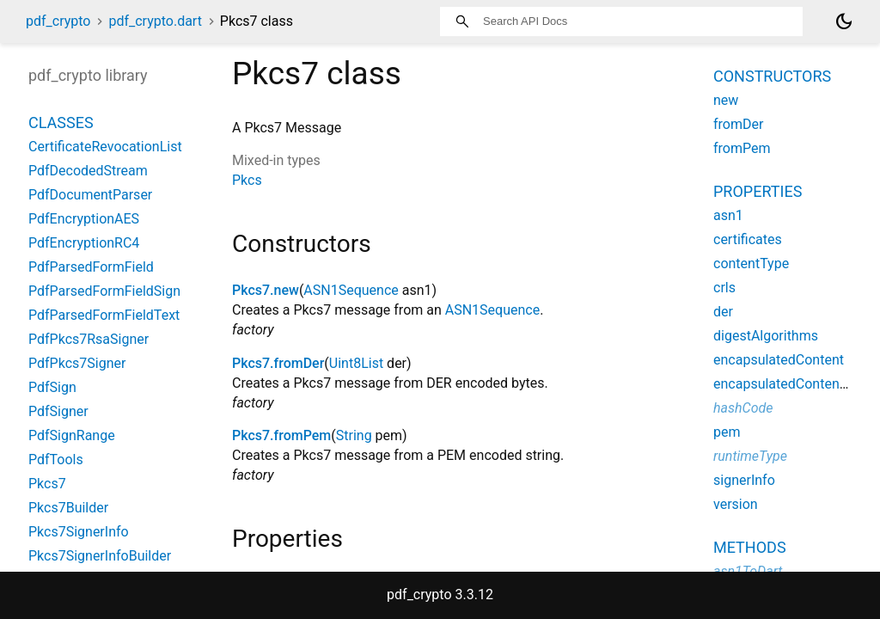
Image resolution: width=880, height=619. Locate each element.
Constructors (772, 76)
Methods (749, 547)
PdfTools (55, 459)
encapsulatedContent (778, 360)
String (354, 435)
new (725, 100)
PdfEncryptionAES (83, 219)
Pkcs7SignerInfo (78, 532)
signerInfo (744, 480)
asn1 (728, 215)
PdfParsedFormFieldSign (104, 291)
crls (724, 287)
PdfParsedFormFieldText (104, 315)
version (735, 504)
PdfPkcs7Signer (76, 363)
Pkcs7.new (265, 290)
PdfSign (52, 387)
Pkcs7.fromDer (278, 363)
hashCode (743, 408)
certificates (747, 239)
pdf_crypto (58, 21)
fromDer (738, 124)
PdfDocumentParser (90, 195)
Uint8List (356, 363)
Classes (61, 122)
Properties (757, 191)
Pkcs (247, 180)
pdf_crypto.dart (154, 21)
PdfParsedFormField (91, 267)
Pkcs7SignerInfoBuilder (99, 556)
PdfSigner (58, 411)
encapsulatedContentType (793, 384)
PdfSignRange (71, 435)
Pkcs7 (47, 483)
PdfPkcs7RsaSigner (88, 339)
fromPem (742, 148)
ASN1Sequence (350, 290)
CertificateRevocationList (105, 146)
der (723, 311)
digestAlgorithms (765, 336)
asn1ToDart (747, 571)
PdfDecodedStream (88, 170)
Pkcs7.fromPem (281, 435)
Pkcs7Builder (68, 507)
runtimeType (750, 456)
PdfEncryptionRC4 (83, 243)
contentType (751, 263)
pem (727, 432)
